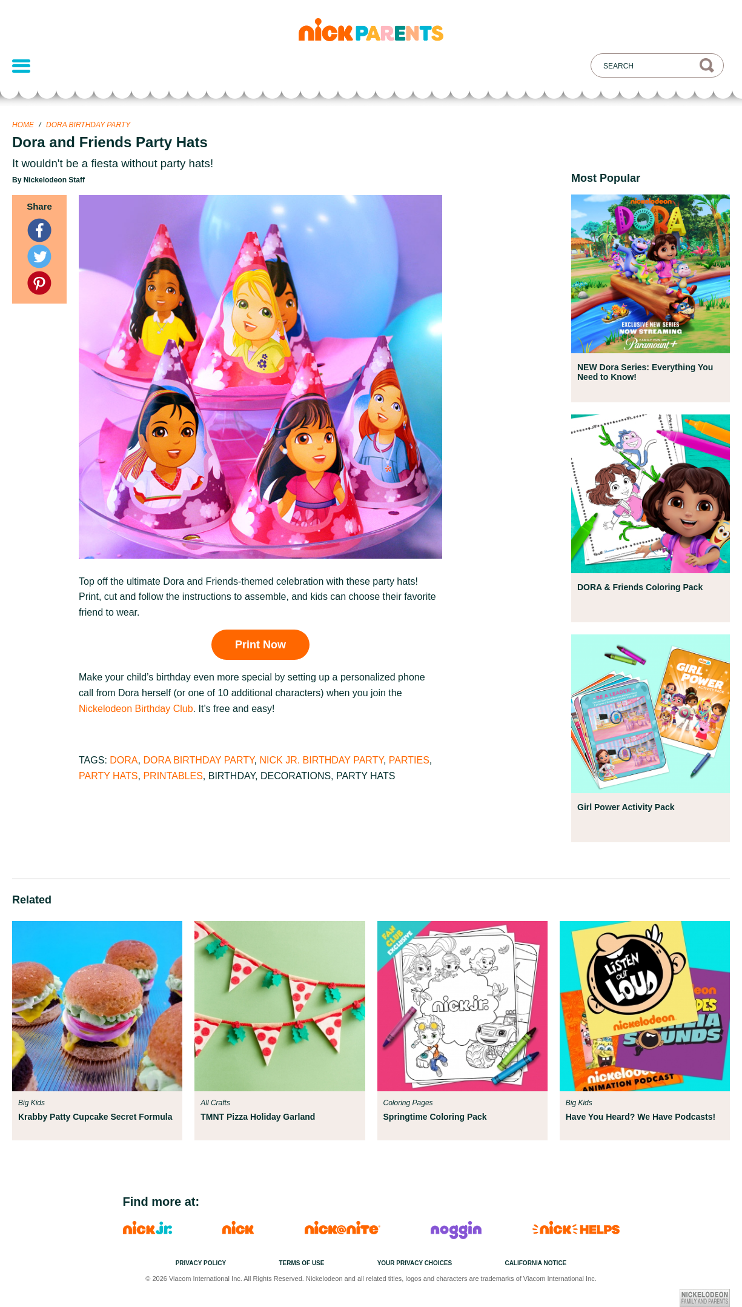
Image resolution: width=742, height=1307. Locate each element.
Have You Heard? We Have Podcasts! (640, 1117)
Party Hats (108, 776)
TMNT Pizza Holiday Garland (257, 1117)
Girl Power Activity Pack (626, 807)
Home (23, 125)
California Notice (535, 1263)
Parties (409, 760)
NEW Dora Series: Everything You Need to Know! (645, 372)
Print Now (260, 645)
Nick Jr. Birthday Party (321, 760)
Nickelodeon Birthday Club (136, 708)
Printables (172, 776)
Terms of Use (301, 1263)
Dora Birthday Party (88, 125)
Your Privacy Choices (414, 1263)
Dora (123, 760)
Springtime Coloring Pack (435, 1117)
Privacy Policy (201, 1263)
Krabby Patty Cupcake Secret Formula (95, 1117)
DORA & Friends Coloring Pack (640, 587)
